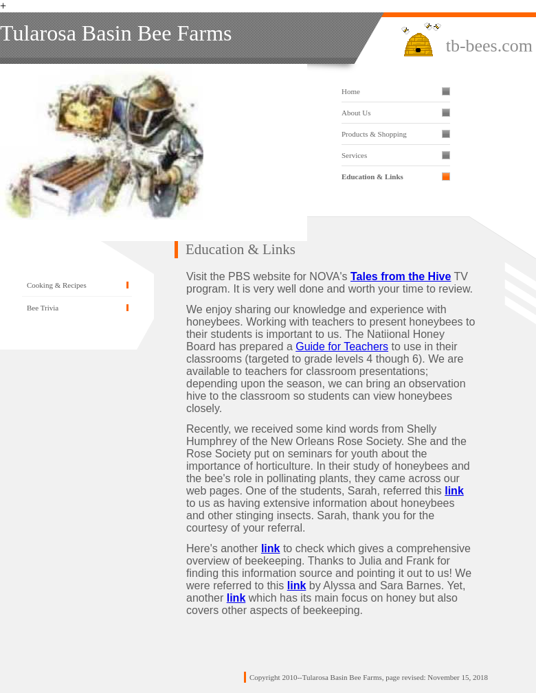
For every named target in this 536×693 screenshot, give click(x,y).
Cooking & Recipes (57, 285)
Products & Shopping (374, 134)
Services (354, 155)
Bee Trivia (42, 308)
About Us (356, 113)
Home (351, 91)
